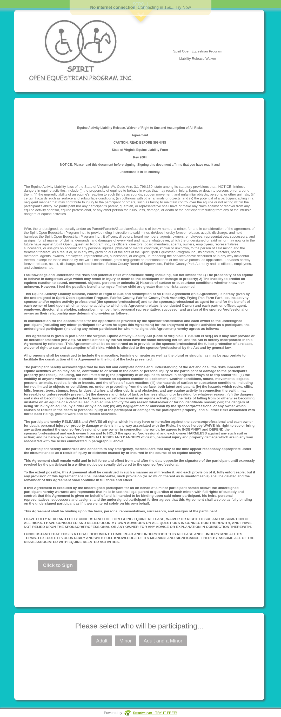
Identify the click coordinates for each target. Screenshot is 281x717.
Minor (125, 641)
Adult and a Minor (163, 641)
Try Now (183, 7)
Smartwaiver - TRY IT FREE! (155, 713)
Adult (101, 641)
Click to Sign (58, 565)
